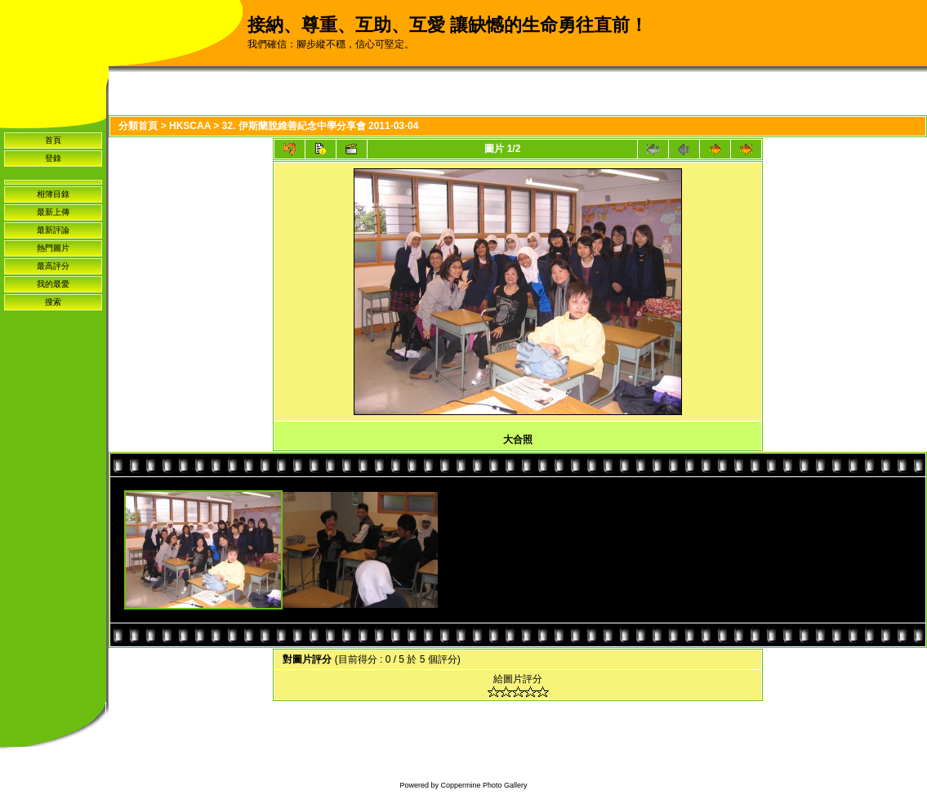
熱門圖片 (53, 247)
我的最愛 (53, 283)
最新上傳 (53, 212)
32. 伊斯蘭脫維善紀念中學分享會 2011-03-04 (320, 126)
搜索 (53, 301)
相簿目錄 (53, 194)
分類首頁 (138, 126)
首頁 (53, 140)
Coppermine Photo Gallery (483, 785)
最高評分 (53, 265)
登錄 (53, 158)
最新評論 (53, 230)
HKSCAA (190, 126)
